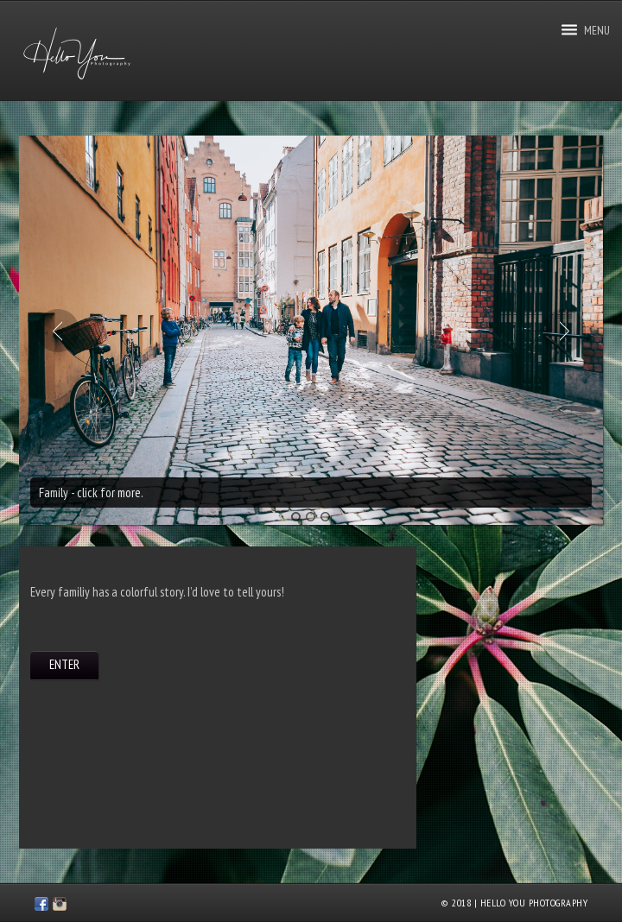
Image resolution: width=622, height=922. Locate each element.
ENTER (64, 664)
